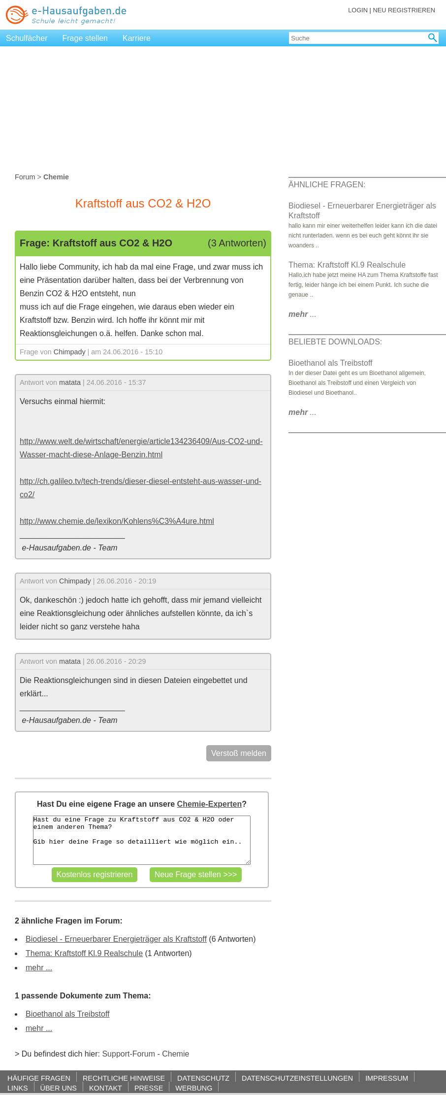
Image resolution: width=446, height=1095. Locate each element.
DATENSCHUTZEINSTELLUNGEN (297, 1078)
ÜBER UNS (58, 1088)
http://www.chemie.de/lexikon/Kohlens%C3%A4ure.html (117, 521)
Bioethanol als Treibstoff (67, 1014)
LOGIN (358, 10)
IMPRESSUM (386, 1078)
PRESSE (148, 1088)
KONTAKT (105, 1088)
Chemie (175, 1054)
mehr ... (39, 967)
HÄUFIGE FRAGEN (38, 1078)
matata (70, 382)
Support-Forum (128, 1054)
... (302, 314)
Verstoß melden (238, 753)
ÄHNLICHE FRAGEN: (326, 184)
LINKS (17, 1088)
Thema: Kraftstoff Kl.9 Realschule (84, 953)
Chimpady (70, 352)
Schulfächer (27, 38)
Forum (25, 177)
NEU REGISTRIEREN (404, 10)
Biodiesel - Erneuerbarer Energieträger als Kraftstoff (116, 939)
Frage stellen (85, 38)
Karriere (137, 38)
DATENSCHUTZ (203, 1078)
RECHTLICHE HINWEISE (124, 1078)
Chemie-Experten (209, 804)
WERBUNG (193, 1088)
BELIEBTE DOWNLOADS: (335, 342)
